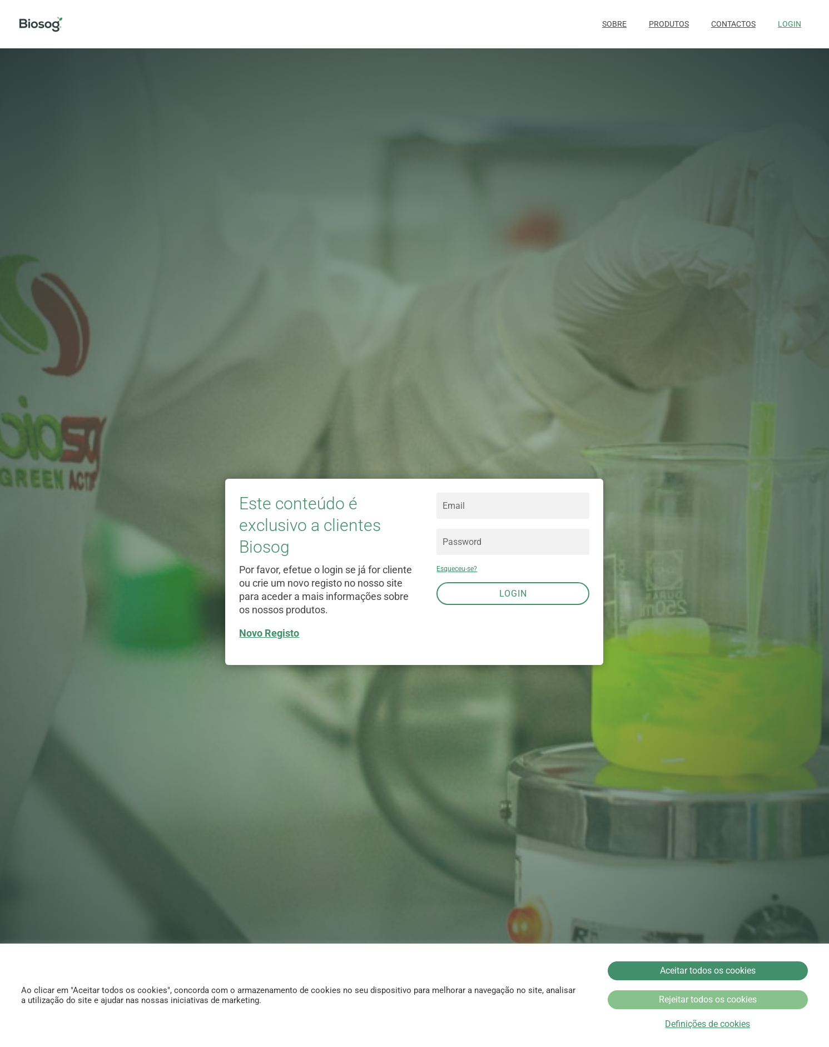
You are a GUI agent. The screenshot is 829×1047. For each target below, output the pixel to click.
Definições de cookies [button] (707, 1024)
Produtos (669, 23)
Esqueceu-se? (456, 569)
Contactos (733, 23)
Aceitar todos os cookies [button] (708, 970)
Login (789, 23)
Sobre (614, 23)
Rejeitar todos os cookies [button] (708, 999)
